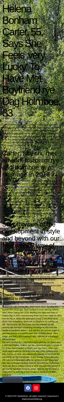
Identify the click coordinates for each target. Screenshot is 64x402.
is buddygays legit (20, 187)
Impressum (52, 396)
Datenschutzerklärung (32, 399)
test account (25, 122)
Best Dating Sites (12, 379)
